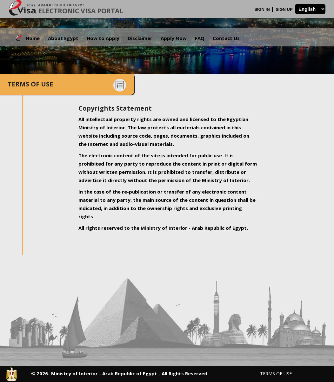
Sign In (262, 9)
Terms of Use (276, 374)
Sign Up (285, 9)
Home (33, 38)
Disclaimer (140, 38)
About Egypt (63, 38)
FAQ (199, 38)
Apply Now (174, 38)
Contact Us (226, 38)
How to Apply (103, 38)
